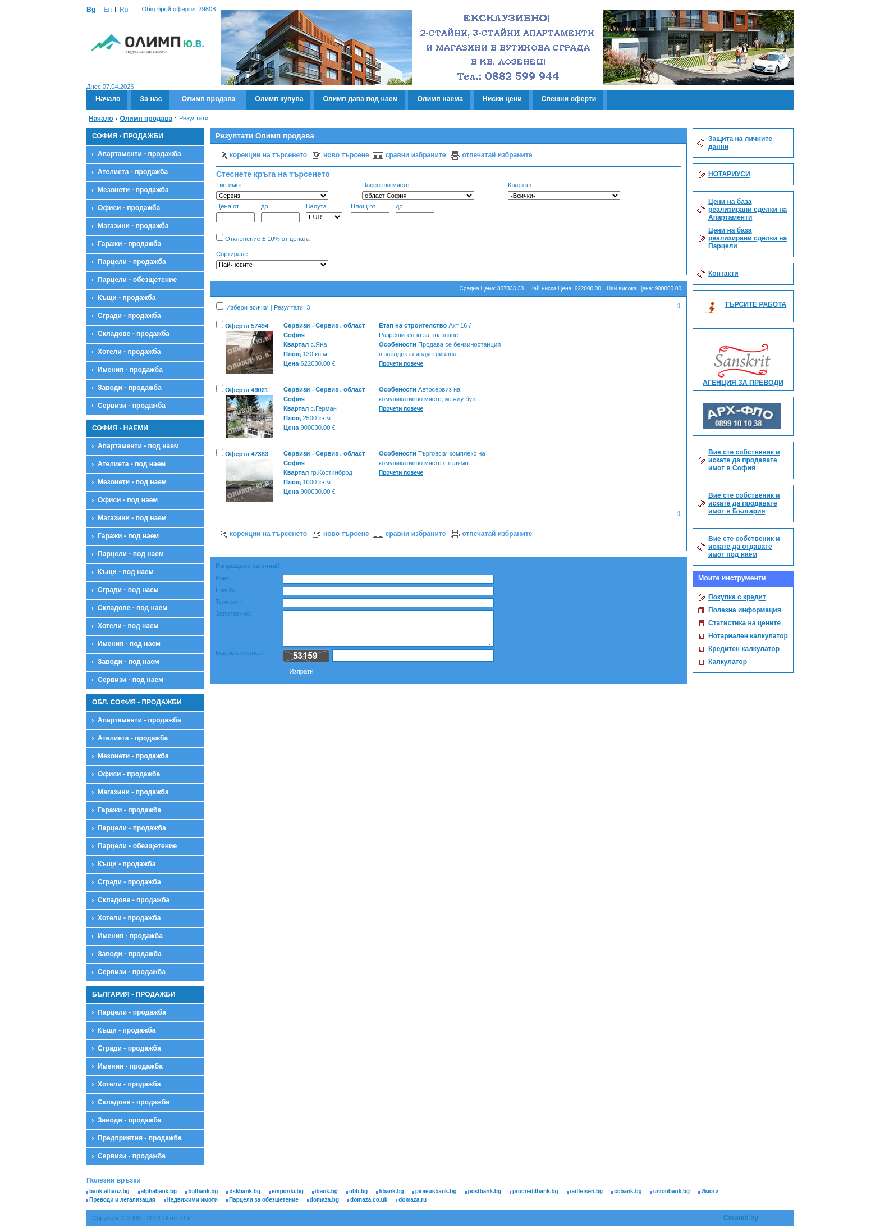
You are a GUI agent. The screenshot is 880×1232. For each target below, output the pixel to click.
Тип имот (272, 190)
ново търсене (346, 155)
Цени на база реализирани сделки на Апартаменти (747, 209)
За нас (151, 99)
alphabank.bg (159, 1191)
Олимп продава (208, 99)
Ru (124, 9)
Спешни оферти (569, 99)
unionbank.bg (671, 1191)
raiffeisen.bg (586, 1191)
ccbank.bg (627, 1191)
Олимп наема (440, 99)
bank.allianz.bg (109, 1191)
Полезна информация (744, 610)
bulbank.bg (203, 1191)
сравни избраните (416, 155)
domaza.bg (324, 1200)
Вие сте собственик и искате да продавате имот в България (744, 503)
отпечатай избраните (497, 155)
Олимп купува (279, 99)
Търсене (662, 261)
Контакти (723, 274)
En (107, 9)
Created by (740, 1218)
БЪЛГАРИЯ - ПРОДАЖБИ (134, 994)
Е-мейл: (227, 590)
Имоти (709, 1191)
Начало (108, 99)
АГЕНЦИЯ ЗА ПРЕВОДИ (743, 383)
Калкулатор (727, 662)
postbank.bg (484, 1191)
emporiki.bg (288, 1191)
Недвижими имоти (192, 1200)
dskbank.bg (244, 1191)
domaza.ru (412, 1200)
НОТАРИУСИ (729, 174)
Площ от (370, 212)
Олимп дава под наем (360, 99)
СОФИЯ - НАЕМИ (120, 428)
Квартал (564, 190)
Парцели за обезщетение (264, 1200)
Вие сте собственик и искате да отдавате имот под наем (744, 546)
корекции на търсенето (268, 155)
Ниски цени (502, 99)
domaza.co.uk (368, 1200)
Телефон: (230, 601)
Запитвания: (233, 613)
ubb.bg (358, 1191)
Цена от (235, 212)
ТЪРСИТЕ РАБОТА (755, 304)
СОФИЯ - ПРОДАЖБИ (127, 136)
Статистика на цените (744, 623)
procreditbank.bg (535, 1191)
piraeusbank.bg (436, 1191)
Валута (324, 212)
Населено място (418, 190)
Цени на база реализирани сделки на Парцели (747, 238)
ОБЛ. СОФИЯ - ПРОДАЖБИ (137, 702)
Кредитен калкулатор (744, 649)
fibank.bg (391, 1191)
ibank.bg (326, 1191)
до (280, 212)
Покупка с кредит (737, 597)
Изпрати (302, 671)
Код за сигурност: (241, 652)
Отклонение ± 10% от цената (263, 238)
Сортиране (272, 260)
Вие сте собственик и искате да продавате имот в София (744, 460)
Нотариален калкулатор (748, 636)
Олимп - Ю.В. (147, 65)
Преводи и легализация (122, 1200)
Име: (223, 578)
